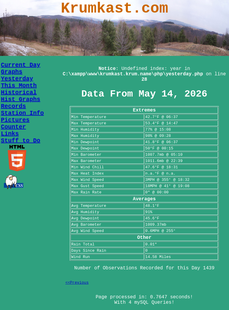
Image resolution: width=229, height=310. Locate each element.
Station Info (22, 113)
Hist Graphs (20, 99)
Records (13, 106)
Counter (13, 126)
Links (10, 133)
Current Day (20, 65)
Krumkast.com (114, 8)
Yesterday (17, 78)
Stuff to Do (20, 140)
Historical (19, 92)
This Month (19, 85)
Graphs (11, 71)
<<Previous (77, 282)
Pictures (15, 120)
